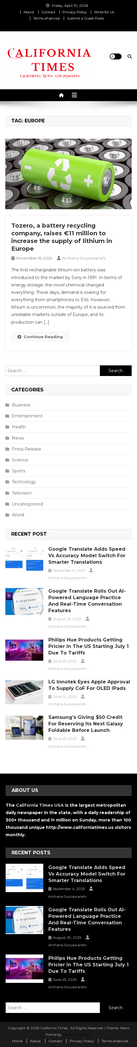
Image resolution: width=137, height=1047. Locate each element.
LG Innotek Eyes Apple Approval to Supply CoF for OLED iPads (89, 685)
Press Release (26, 449)
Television (22, 493)
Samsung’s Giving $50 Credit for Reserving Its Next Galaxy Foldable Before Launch (85, 723)
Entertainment (27, 416)
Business (21, 405)
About (28, 12)
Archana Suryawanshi (84, 258)
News (18, 438)
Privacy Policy (75, 12)
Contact (48, 12)
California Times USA (40, 805)
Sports (18, 471)
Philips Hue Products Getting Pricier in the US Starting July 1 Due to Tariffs (88, 646)
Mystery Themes (76, 1034)
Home (17, 1041)
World (18, 515)
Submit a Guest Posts (85, 18)
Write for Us (104, 12)
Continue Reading (40, 336)
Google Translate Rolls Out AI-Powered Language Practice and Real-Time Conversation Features (87, 600)
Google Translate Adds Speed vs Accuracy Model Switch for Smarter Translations (86, 555)
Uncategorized (27, 504)
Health (19, 427)
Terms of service (46, 18)
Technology (24, 481)
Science (20, 460)
